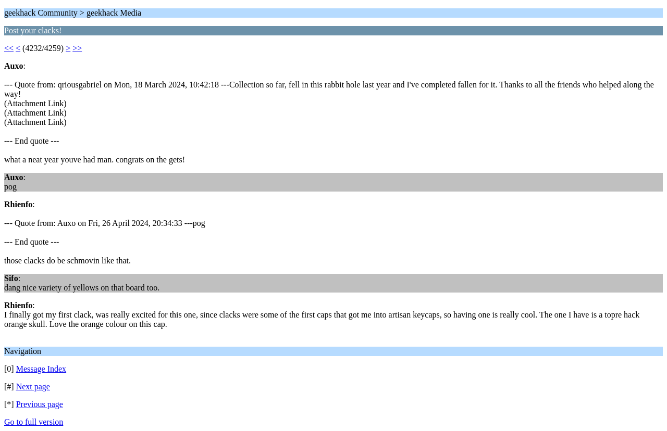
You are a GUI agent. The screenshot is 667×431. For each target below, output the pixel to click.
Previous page (39, 404)
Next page (33, 386)
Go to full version (33, 421)
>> (77, 48)
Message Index (41, 368)
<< (9, 48)
